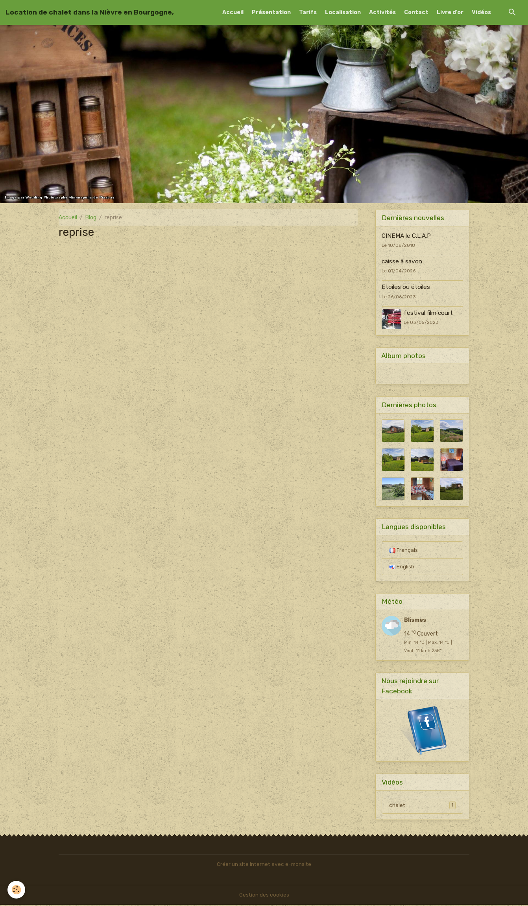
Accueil (233, 12)
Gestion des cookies (264, 896)
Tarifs (308, 12)
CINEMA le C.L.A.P (406, 235)
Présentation (271, 12)
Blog (90, 217)
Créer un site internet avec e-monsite (264, 865)
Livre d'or (450, 12)
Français (403, 550)
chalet (422, 806)
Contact (416, 12)
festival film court (428, 312)
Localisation (343, 12)
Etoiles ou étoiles (406, 286)
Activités (382, 12)
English (401, 567)
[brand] (90, 12)
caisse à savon (402, 261)
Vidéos (481, 12)
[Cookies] (17, 890)
